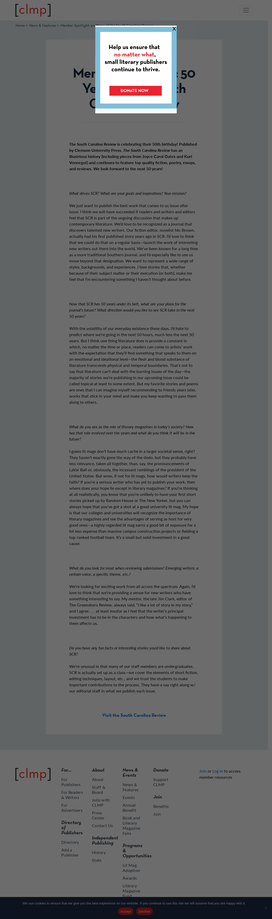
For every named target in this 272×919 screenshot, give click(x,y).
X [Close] (174, 28)
